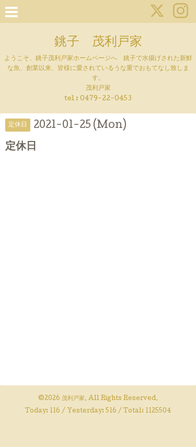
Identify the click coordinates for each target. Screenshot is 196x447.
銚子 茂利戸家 (98, 43)
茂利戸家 (73, 399)
